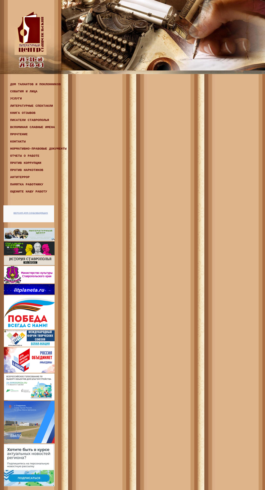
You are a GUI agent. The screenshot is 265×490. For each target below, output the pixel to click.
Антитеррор (20, 177)
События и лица (23, 91)
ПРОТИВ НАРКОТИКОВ (26, 170)
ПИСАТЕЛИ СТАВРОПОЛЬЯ (29, 120)
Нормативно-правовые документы (38, 149)
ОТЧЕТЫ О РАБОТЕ (24, 156)
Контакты (18, 142)
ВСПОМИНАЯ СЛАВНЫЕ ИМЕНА (32, 127)
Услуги (16, 98)
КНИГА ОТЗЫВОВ (22, 113)
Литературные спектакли (31, 106)
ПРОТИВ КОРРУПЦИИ (25, 163)
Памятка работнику (26, 184)
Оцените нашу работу (28, 191)
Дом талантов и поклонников (35, 84)
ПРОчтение (19, 134)
